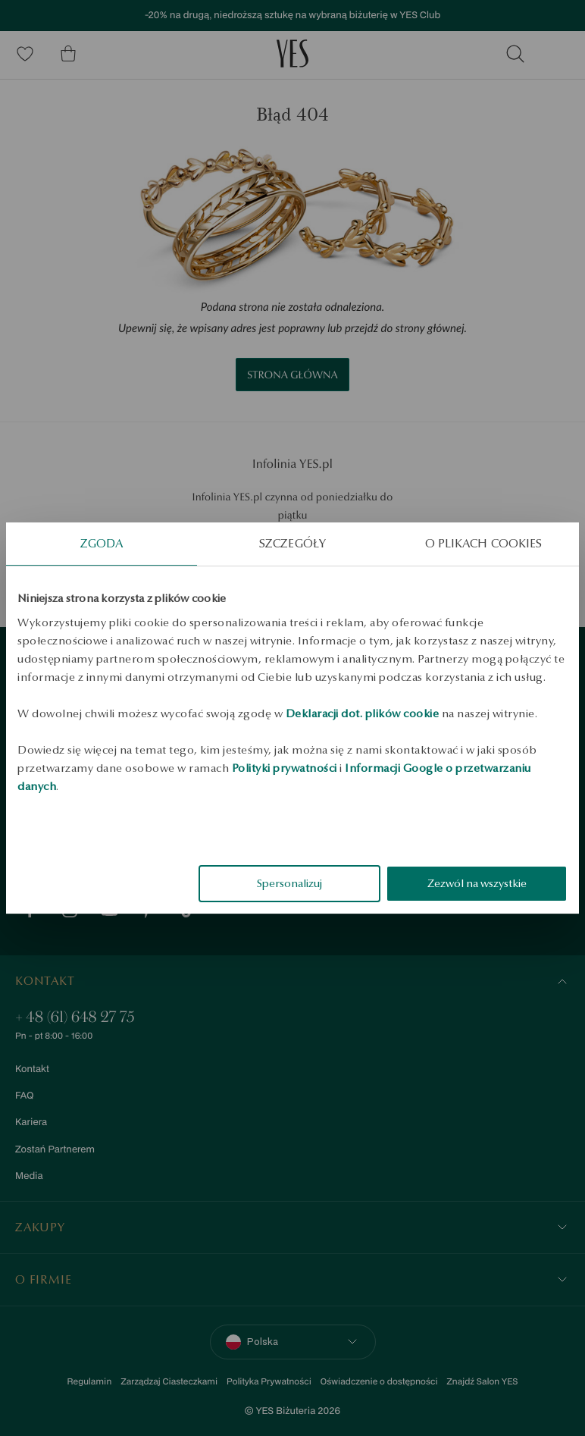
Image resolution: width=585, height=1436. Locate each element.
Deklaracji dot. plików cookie (363, 713)
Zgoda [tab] (102, 543)
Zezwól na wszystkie (477, 883)
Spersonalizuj (289, 883)
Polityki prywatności (284, 768)
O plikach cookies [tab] (484, 543)
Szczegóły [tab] (292, 543)
